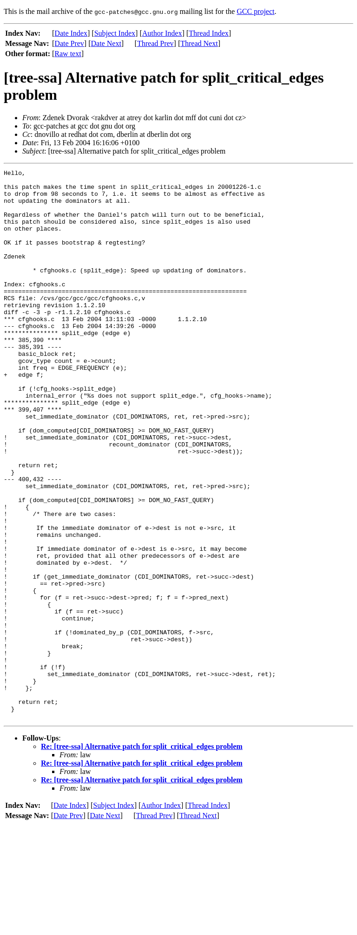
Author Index (162, 33)
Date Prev (69, 43)
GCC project (255, 11)
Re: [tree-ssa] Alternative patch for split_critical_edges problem (142, 856)
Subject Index (114, 33)
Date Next (106, 43)
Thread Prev (155, 43)
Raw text (67, 54)
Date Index (70, 33)
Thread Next (199, 43)
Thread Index (209, 33)
